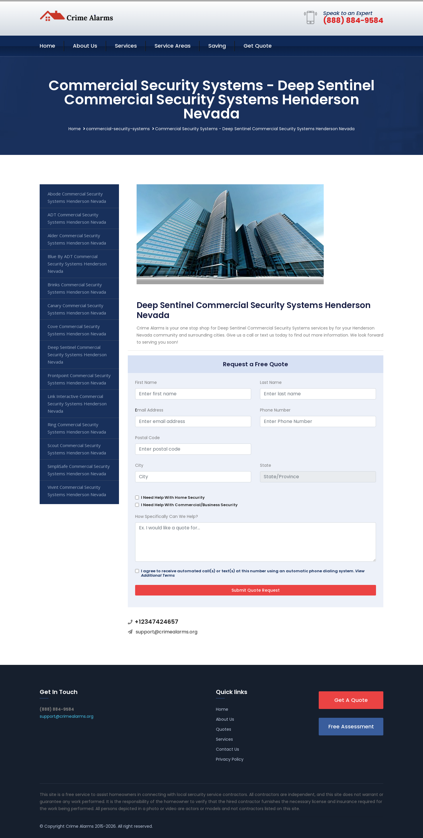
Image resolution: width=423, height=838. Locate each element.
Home (47, 45)
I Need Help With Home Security (173, 497)
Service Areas (173, 45)
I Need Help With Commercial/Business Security (189, 505)
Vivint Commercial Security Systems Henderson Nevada (77, 490)
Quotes (223, 729)
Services (126, 45)
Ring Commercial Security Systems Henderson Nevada (77, 428)
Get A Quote (351, 700)
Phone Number (275, 410)
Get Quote (258, 45)
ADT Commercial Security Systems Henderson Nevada (77, 218)
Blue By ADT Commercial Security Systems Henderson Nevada (77, 263)
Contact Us (227, 749)
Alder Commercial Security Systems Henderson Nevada (77, 239)
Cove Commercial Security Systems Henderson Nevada (77, 330)
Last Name (271, 382)
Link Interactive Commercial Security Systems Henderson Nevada (77, 403)
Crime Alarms (80, 826)
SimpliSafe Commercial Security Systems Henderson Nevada (79, 469)
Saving (217, 45)
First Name (146, 382)
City (139, 465)
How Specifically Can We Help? (166, 516)
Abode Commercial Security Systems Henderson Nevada (77, 197)
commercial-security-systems (118, 129)
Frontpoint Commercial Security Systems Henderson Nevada (79, 379)
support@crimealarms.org (166, 631)
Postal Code (147, 438)
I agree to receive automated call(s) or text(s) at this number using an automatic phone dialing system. (253, 573)
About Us (85, 45)
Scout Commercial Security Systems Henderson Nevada (77, 449)
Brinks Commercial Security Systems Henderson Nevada (77, 288)
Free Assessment (351, 726)
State (265, 465)
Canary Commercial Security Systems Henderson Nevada (77, 309)
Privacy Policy (230, 759)
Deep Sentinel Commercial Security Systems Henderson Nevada (77, 354)
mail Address (149, 410)
